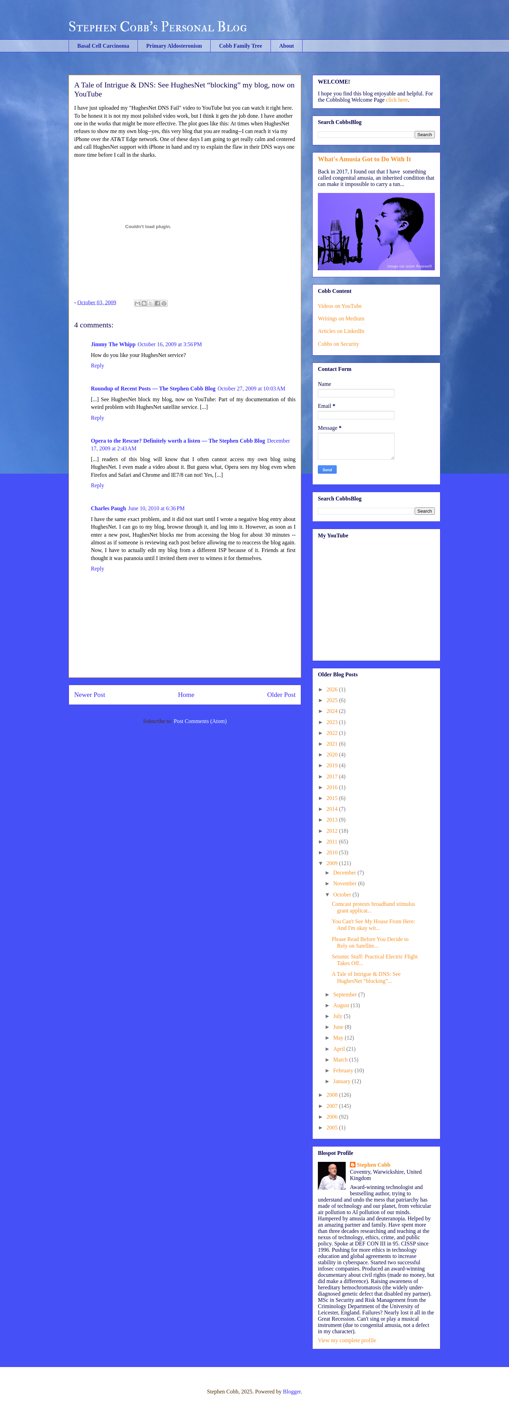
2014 (333, 809)
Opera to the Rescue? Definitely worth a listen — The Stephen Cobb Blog (178, 441)
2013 (333, 820)
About (286, 46)
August (342, 1005)
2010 (333, 852)
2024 (333, 711)
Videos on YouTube (340, 306)
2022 (333, 733)
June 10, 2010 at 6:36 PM (156, 508)
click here (397, 100)
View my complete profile (347, 1340)
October (343, 895)
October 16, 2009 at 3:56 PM (170, 344)
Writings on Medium (341, 318)
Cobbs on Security (338, 344)
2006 (333, 1117)
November (345, 883)
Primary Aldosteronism (174, 46)
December (345, 873)
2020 (333, 755)
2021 (333, 744)
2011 (333, 842)
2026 (333, 689)
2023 (333, 722)
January (342, 1081)
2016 (333, 787)
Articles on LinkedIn (341, 331)
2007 (333, 1106)
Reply (97, 365)
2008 (333, 1095)
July (338, 1016)
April (339, 1049)
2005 (333, 1128)
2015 (333, 798)
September (345, 994)
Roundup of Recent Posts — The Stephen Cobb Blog (153, 388)
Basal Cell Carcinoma (103, 46)
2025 (333, 700)
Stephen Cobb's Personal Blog (158, 27)
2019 (333, 765)
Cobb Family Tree (240, 46)
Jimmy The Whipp (113, 344)
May (339, 1038)
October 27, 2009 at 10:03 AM (251, 388)
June (339, 1027)
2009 (333, 863)
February (344, 1070)
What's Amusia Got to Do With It (364, 159)
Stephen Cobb (373, 1165)
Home (186, 694)
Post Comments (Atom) (200, 721)
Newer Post (89, 694)
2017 (333, 776)
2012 (333, 831)
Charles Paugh (108, 508)
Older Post (281, 694)
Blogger (292, 1392)
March (341, 1060)
